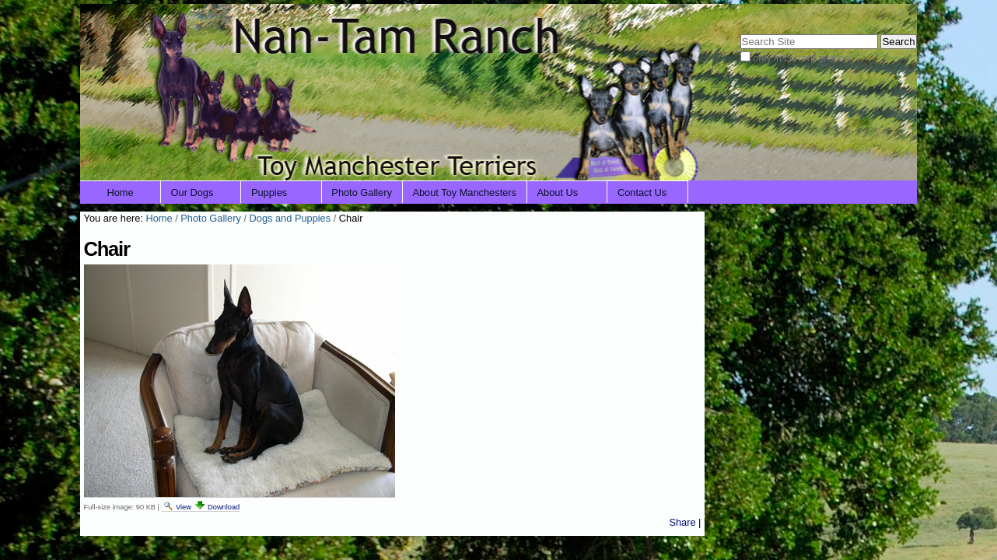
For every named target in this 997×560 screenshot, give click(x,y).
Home (120, 192)
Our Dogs (192, 192)
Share (682, 522)
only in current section (801, 58)
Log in (893, 13)
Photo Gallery (361, 192)
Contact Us (641, 192)
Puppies (269, 192)
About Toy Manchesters (464, 192)
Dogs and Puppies (290, 218)
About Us (558, 192)
